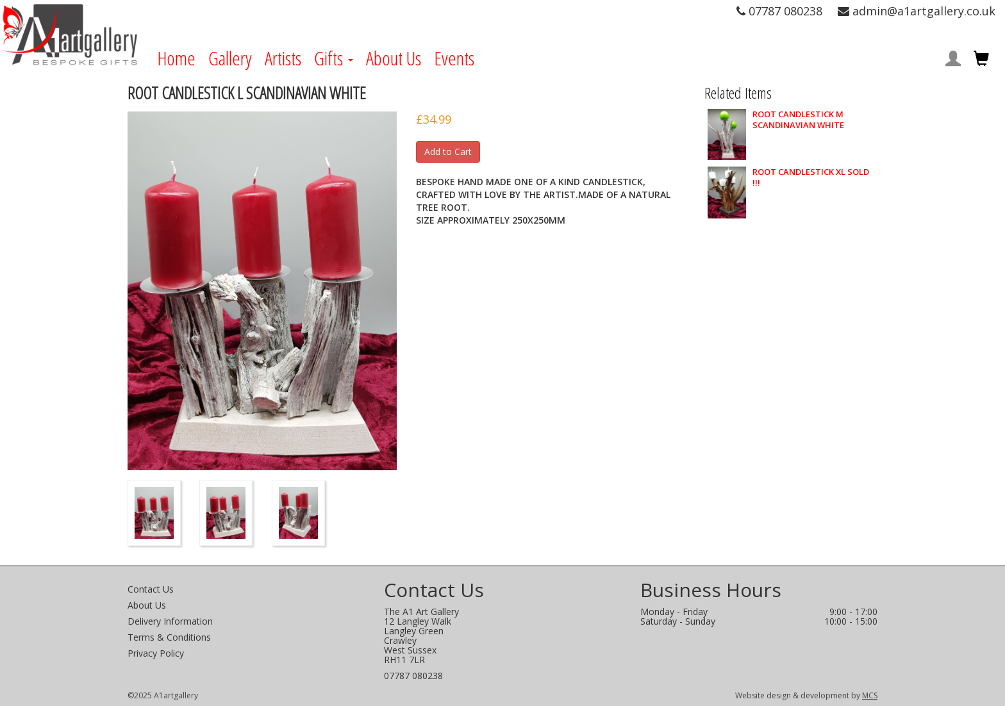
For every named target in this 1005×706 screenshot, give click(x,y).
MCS (869, 695)
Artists (283, 58)
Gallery (230, 58)
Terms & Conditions (169, 637)
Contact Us (151, 589)
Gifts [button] (333, 58)
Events (454, 58)
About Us (393, 58)
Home (176, 58)
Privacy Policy (156, 653)
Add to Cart (448, 151)
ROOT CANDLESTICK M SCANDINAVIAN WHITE (798, 120)
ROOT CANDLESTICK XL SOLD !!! (810, 177)
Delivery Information (170, 621)
